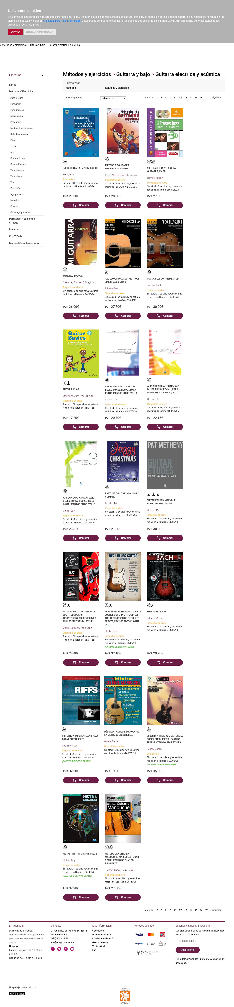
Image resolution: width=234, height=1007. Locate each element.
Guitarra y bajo (36, 45)
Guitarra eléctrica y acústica (64, 45)
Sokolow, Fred (111, 288)
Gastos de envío (100, 942)
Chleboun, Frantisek (73, 282)
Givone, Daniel (111, 741)
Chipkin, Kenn (111, 631)
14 (191, 97)
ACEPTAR (15, 32)
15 (196, 97)
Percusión (15, 188)
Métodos (14, 200)
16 (201, 97)
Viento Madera (17, 170)
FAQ (94, 950)
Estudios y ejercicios (117, 87)
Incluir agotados (74, 97)
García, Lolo (111, 399)
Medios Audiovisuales (21, 128)
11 (175, 97)
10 (170, 97)
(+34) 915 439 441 (60, 938)
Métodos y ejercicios (14, 45)
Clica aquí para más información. (62, 20)
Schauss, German (155, 618)
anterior (149, 97)
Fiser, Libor (90, 282)
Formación (15, 104)
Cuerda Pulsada (18, 164)
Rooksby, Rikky (69, 745)
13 (186, 97)
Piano (13, 140)
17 (206, 97)
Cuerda (14, 206)
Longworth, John (71, 396)
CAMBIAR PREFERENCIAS (39, 32)
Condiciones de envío (103, 938)
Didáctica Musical (19, 134)
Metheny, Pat (153, 510)
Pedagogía (15, 122)
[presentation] (200, 972)
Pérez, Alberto (112, 175)
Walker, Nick (87, 396)
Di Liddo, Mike (112, 503)
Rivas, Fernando (129, 175)
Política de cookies (101, 934)
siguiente (216, 97)
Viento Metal (16, 176)
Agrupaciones (17, 194)
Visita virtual (98, 946)
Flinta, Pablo (69, 174)
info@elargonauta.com (62, 942)
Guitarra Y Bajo (17, 158)
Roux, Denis (86, 628)
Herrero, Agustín (155, 178)
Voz (12, 182)
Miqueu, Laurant (71, 628)
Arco (12, 152)
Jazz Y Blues (16, 98)
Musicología (16, 116)
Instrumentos (17, 110)
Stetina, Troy (69, 860)
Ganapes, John (154, 749)
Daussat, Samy (112, 870)
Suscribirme (188, 949)
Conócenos (98, 930)
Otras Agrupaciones (20, 212)
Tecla (13, 146)
